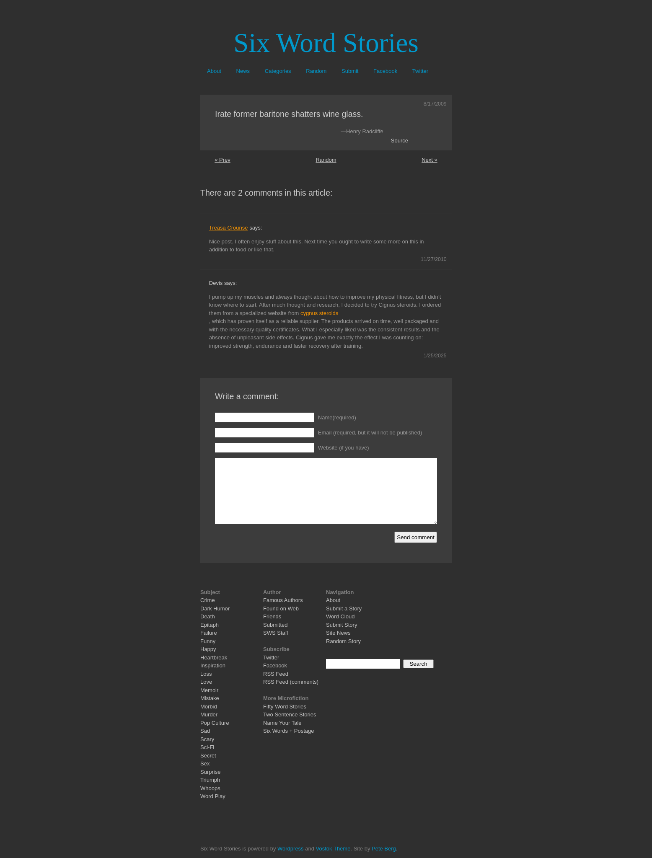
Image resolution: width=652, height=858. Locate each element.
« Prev (222, 160)
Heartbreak (213, 657)
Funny (207, 641)
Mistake (209, 698)
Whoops (210, 788)
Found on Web (281, 608)
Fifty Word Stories (284, 706)
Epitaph (209, 625)
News (243, 71)
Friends (272, 616)
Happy (208, 649)
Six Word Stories (325, 43)
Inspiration (212, 665)
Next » (429, 160)
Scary (207, 739)
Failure (208, 633)
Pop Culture (214, 723)
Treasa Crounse (228, 228)
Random (316, 71)
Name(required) (337, 417)
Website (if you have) (343, 448)
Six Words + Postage (288, 731)
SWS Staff (275, 633)
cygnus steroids (319, 313)
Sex (205, 763)
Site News (338, 633)
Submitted (275, 625)
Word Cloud (340, 616)
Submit (350, 71)
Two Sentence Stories (289, 714)
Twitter (420, 71)
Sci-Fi (207, 747)
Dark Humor (215, 608)
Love (206, 682)
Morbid (208, 706)
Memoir (209, 690)
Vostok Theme (333, 848)
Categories (278, 71)
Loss (206, 674)
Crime (207, 600)
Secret (208, 755)
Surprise (210, 772)
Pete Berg (384, 848)
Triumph (210, 780)
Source (399, 140)
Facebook (385, 71)
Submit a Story (344, 608)
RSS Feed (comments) (290, 682)
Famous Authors (283, 600)
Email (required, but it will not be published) (370, 432)
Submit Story (341, 625)
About (214, 71)
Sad (205, 731)
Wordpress (290, 848)
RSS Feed (275, 674)
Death (207, 616)
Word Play (212, 796)
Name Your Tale (282, 723)
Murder (208, 714)
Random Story (343, 641)
